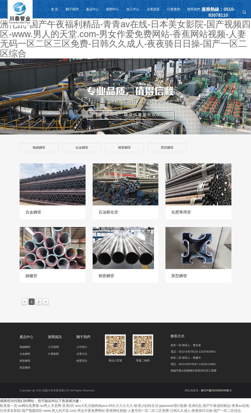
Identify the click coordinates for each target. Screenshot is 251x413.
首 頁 (54, 9)
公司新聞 (53, 346)
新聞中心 (112, 9)
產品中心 (92, 9)
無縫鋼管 (39, 147)
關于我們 (72, 9)
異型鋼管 (167, 147)
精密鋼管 (124, 147)
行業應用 (173, 9)
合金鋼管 (81, 147)
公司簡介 (81, 346)
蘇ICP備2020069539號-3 (216, 390)
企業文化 (81, 353)
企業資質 (153, 9)
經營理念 (81, 360)
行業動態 (53, 353)
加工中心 (132, 9)
